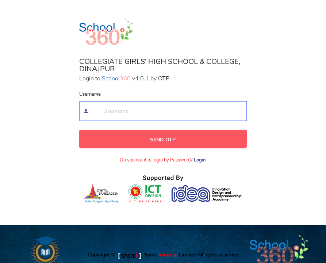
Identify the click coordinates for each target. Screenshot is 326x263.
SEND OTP (163, 139)
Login (200, 160)
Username (90, 94)
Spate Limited (170, 254)
